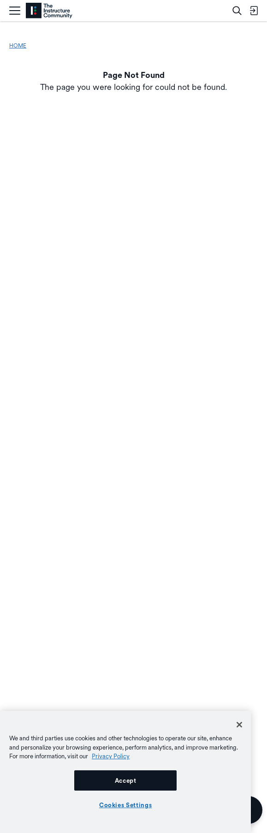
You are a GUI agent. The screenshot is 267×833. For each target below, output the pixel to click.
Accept (125, 780)
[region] (125, 772)
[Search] (237, 10)
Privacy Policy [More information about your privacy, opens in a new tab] (111, 756)
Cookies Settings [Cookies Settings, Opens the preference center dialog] (125, 805)
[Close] (239, 725)
